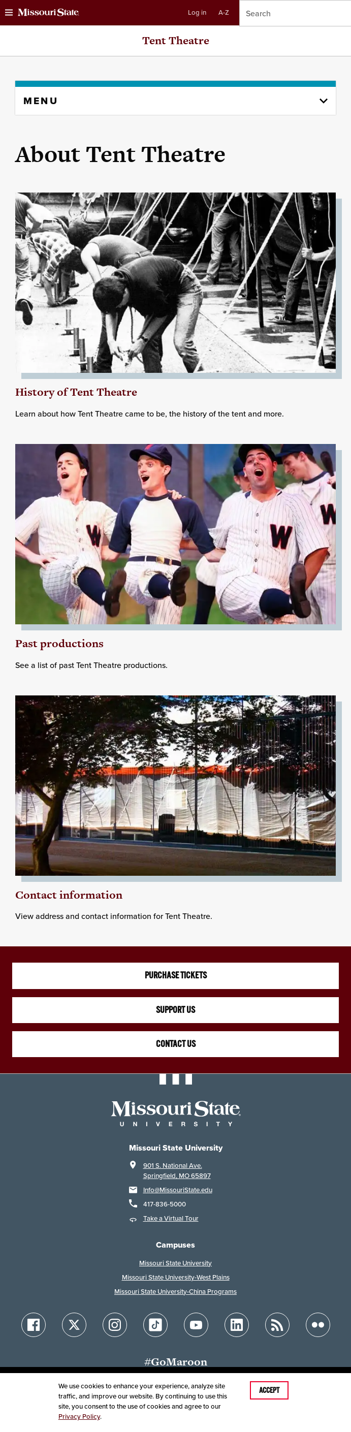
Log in (197, 12)
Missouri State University (175, 1263)
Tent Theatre (175, 40)
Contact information (68, 895)
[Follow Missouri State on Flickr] (318, 1325)
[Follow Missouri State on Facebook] (33, 1325)
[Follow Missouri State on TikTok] (155, 1325)
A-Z (223, 12)
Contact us (176, 1043)
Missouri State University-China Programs (175, 1291)
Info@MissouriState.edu (177, 1190)
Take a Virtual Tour (171, 1218)
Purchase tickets (176, 975)
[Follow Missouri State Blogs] (277, 1325)
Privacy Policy (79, 1416)
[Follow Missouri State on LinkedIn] (237, 1325)
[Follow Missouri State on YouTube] (196, 1325)
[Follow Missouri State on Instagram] (115, 1325)
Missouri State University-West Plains (176, 1277)
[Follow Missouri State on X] (74, 1325)
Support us (175, 1009)
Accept (269, 1390)
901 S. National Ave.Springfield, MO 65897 (177, 1171)
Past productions (59, 643)
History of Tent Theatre (76, 392)
